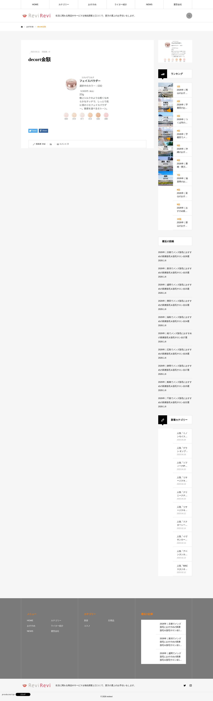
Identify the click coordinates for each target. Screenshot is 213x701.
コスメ (87, 626)
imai (43, 144)
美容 (86, 620)
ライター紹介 (121, 4)
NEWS (149, 4)
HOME (35, 4)
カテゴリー (64, 4)
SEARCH (189, 16)
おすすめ (92, 4)
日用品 (111, 620)
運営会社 (178, 4)
